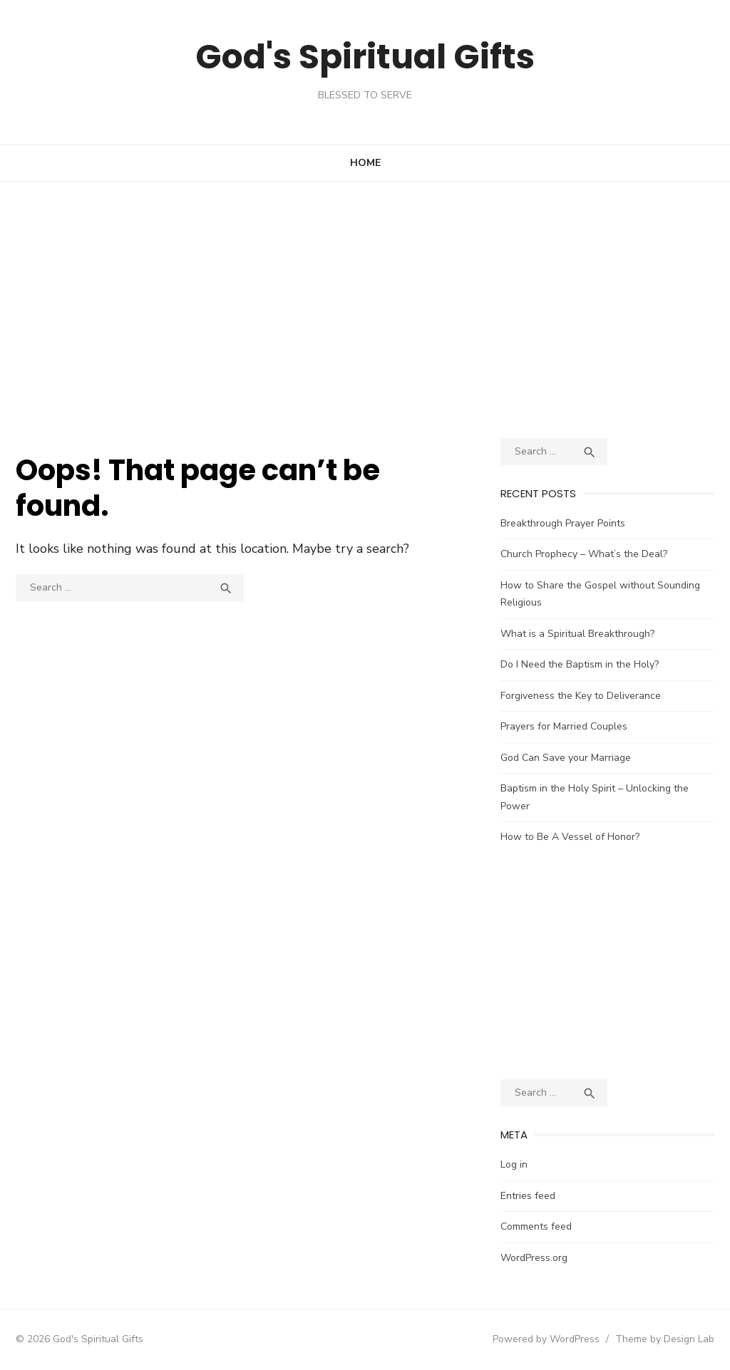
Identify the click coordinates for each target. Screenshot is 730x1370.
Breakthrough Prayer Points (562, 523)
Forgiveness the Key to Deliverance (580, 695)
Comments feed (536, 1226)
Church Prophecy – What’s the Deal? (583, 554)
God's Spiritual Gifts (365, 57)
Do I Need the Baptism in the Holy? (579, 664)
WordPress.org (533, 1258)
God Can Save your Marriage (565, 757)
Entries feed (527, 1196)
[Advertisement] (365, 310)
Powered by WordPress (546, 1339)
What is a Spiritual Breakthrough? (577, 633)
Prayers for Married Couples (563, 726)
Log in (514, 1164)
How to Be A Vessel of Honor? (569, 837)
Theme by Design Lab (664, 1339)
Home (365, 163)
